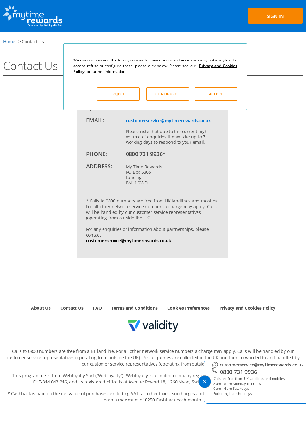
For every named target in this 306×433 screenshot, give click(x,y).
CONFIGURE (166, 93)
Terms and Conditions (134, 308)
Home (9, 41)
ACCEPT (216, 93)
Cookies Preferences (188, 308)
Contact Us (72, 308)
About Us (41, 308)
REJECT (118, 93)
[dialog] (155, 76)
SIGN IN (275, 16)
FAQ (97, 308)
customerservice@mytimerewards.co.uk (168, 121)
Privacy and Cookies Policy (247, 308)
